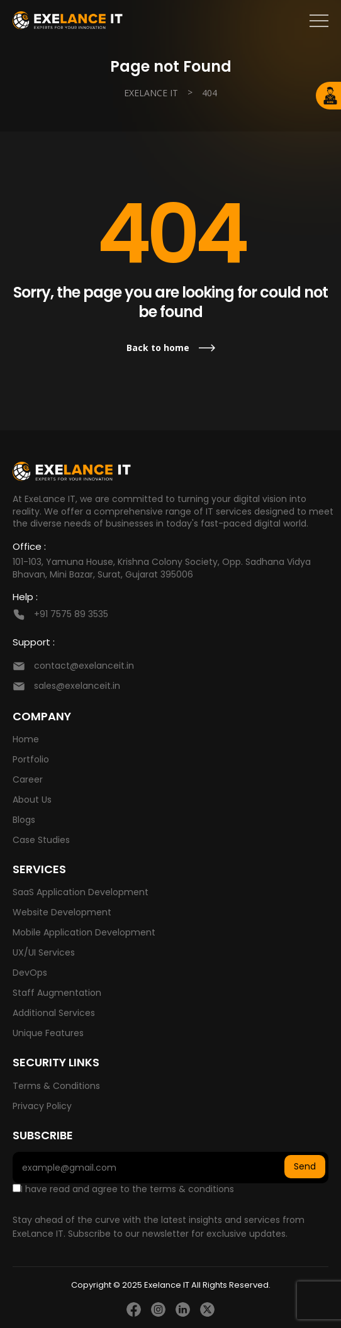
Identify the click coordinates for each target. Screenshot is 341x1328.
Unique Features (48, 1033)
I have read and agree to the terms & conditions (123, 1189)
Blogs (24, 819)
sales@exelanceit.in (77, 685)
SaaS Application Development (80, 892)
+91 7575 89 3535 (71, 614)
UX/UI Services (44, 952)
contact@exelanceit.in (84, 665)
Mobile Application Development (84, 932)
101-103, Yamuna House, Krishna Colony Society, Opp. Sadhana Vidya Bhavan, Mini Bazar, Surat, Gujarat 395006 (162, 568)
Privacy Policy (42, 1106)
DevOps (30, 972)
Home (26, 739)
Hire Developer (330, 95)
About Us (32, 799)
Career (28, 779)
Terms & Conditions (56, 1086)
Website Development (62, 912)
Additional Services (54, 1013)
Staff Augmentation (57, 992)
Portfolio (31, 759)
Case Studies (41, 840)
